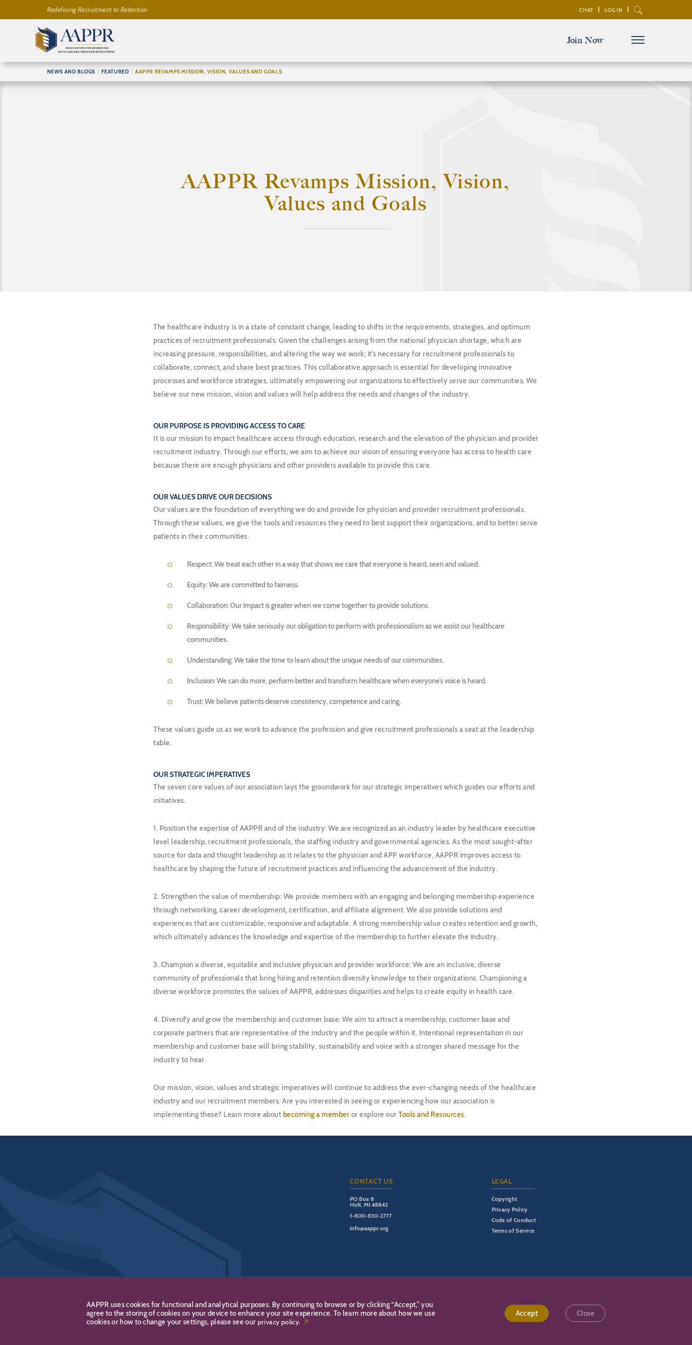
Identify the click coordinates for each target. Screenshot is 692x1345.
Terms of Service (513, 1230)
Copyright (505, 1198)
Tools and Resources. (432, 1114)
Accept (527, 1313)
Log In (614, 10)
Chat (586, 10)
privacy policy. (279, 1322)
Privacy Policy (510, 1209)
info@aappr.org (369, 1228)
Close (585, 1313)
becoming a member (316, 1114)
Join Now (585, 40)
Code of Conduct (514, 1220)
